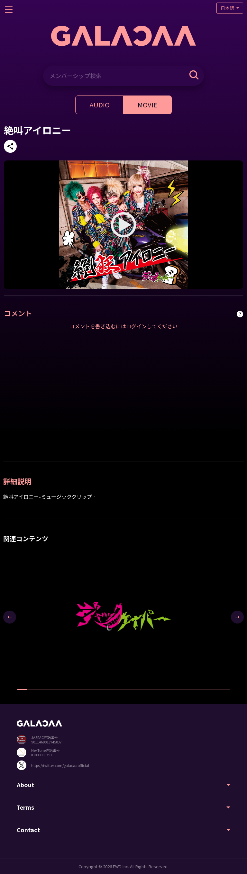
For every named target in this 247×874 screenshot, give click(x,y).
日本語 (228, 8)
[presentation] (9, 617)
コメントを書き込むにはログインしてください (123, 326)
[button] (22, 689)
